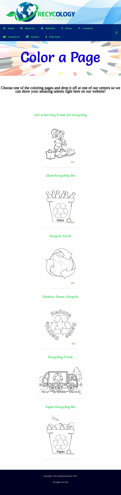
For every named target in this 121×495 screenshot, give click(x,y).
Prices (66, 28)
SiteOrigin (58, 489)
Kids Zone (52, 37)
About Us (27, 28)
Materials (48, 28)
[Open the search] (116, 32)
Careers (32, 37)
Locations (85, 28)
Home (8, 28)
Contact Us (11, 37)
